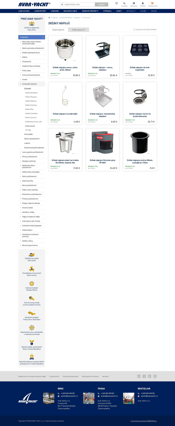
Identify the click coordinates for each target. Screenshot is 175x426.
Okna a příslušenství (29, 185)
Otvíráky (28, 130)
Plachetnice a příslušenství (31, 194)
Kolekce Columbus (31, 113)
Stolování (27, 88)
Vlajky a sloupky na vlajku (31, 217)
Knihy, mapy (26, 70)
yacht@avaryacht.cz (69, 396)
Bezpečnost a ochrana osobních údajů (32, 376)
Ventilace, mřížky (28, 212)
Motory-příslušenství (29, 157)
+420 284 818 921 (107, 393)
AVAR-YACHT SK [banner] (34, 4)
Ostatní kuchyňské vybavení (34, 148)
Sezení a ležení (27, 208)
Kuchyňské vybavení (29, 84)
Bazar (154, 11)
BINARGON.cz (152, 421)
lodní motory (40, 11)
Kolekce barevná (30, 117)
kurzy (119, 11)
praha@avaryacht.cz (109, 396)
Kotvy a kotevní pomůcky (31, 75)
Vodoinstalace (27, 230)
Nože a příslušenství (29, 176)
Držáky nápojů (30, 126)
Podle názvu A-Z (78, 30)
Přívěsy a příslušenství (30, 199)
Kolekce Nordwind (31, 93)
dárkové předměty (90, 11)
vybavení (55, 11)
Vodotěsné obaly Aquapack (32, 226)
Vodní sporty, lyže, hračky (31, 221)
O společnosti (54, 376)
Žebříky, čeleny (27, 241)
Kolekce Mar (29, 109)
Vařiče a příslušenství (31, 139)
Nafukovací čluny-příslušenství (28, 166)
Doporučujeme (58, 30)
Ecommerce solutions (139, 421)
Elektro (24, 57)
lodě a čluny (23, 11)
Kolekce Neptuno (31, 101)
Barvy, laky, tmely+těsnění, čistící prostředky (31, 43)
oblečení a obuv (70, 11)
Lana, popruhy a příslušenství (32, 152)
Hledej (101, 4)
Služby (143, 11)
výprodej (107, 11)
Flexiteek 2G (26, 61)
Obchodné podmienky (70, 376)
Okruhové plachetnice (30, 245)
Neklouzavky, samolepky (30, 172)
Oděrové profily (27, 181)
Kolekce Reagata (31, 97)
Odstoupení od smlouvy (90, 376)
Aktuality (131, 11)
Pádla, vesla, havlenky (30, 190)
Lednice (27, 143)
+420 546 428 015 (68, 393)
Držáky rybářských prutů (31, 53)
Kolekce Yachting (31, 105)
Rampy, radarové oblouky (31, 203)
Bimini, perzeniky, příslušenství (33, 48)
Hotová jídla (28, 134)
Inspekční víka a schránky (31, 66)
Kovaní (24, 79)
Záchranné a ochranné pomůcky (30, 235)
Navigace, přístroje (29, 161)
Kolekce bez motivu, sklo (33, 122)
